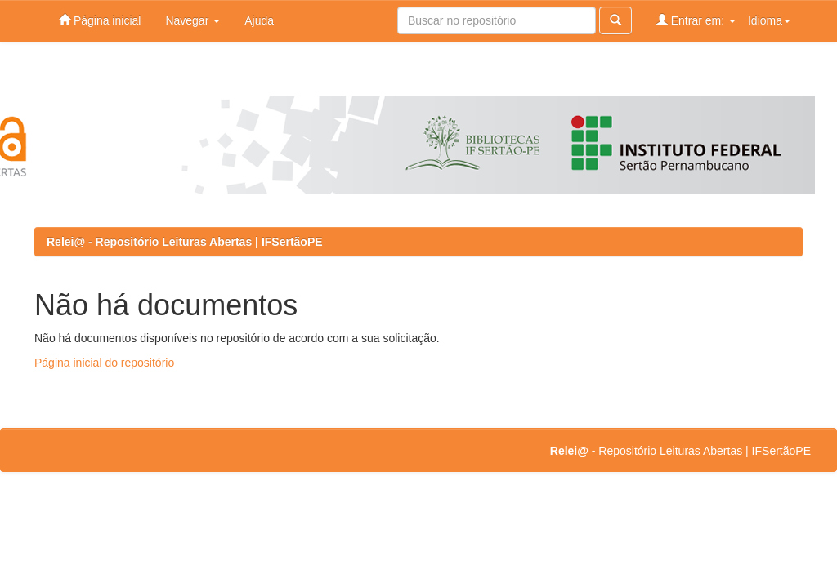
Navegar (192, 20)
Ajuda (259, 20)
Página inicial (100, 20)
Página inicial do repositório (104, 362)
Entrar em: (696, 20)
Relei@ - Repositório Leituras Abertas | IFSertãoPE (185, 241)
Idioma (769, 20)
